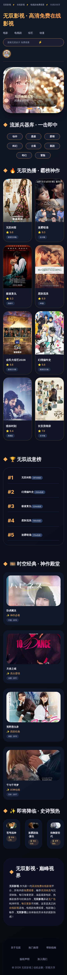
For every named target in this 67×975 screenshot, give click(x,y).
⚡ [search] (40, 42)
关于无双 (16, 947)
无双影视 (7, 5)
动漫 (41, 32)
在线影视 (21, 5)
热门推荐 (33, 947)
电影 (5, 32)
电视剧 (18, 32)
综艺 (30, 32)
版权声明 (25, 959)
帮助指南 (51, 947)
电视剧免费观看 (37, 5)
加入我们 (42, 959)
